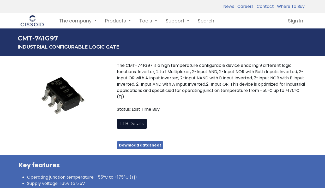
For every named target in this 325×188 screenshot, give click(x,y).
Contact (264, 6)
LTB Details (131, 123)
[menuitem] (206, 20)
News (228, 6)
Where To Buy (290, 6)
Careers (244, 6)
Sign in (295, 20)
